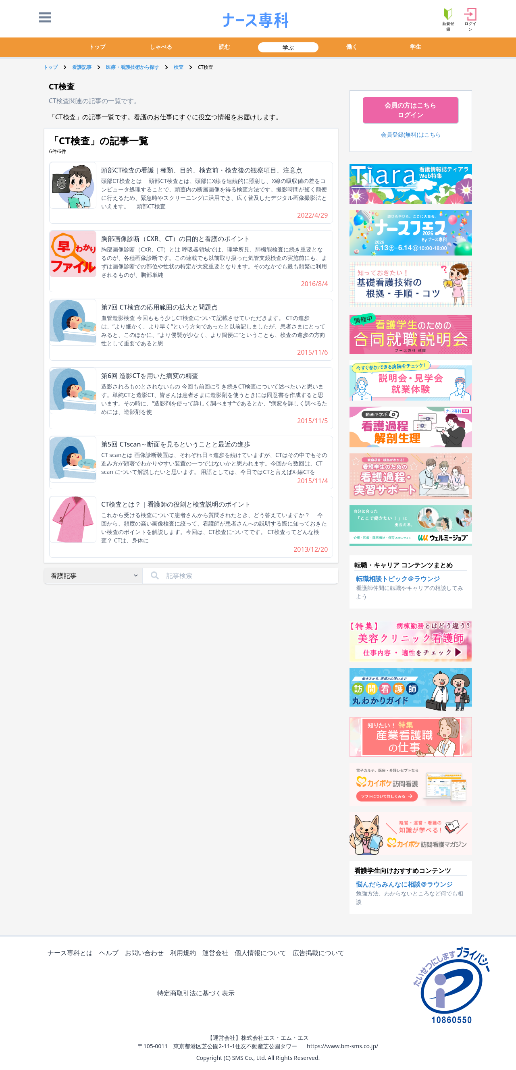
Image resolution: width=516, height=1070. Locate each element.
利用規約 (184, 953)
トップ (97, 46)
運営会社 (216, 953)
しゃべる (161, 46)
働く (352, 46)
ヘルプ (110, 953)
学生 (415, 46)
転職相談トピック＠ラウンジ (398, 578)
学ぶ (288, 47)
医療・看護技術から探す (132, 67)
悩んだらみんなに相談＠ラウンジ (404, 884)
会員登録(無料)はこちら (411, 134)
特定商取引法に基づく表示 (197, 994)
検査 (178, 67)
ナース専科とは (72, 953)
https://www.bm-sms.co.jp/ (342, 1046)
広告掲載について (320, 953)
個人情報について (262, 953)
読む (224, 46)
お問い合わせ (146, 953)
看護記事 (82, 67)
